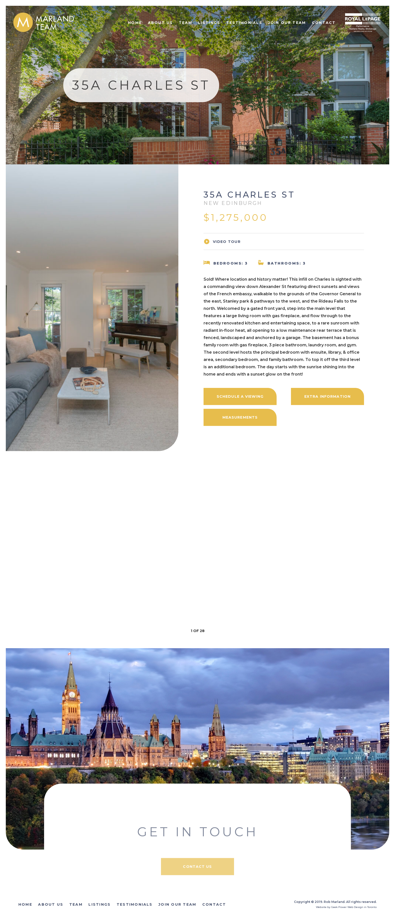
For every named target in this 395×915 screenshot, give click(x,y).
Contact (324, 22)
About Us (160, 22)
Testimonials (244, 22)
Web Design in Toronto (362, 907)
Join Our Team (287, 22)
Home (135, 22)
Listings (209, 22)
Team (185, 22)
